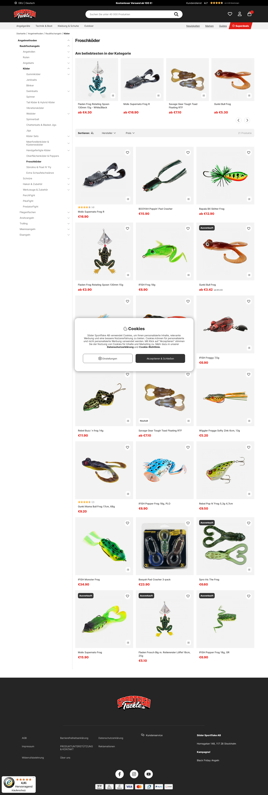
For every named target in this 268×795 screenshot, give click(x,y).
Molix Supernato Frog (90, 652)
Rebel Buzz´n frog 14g (90, 430)
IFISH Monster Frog (89, 579)
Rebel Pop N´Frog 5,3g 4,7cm (216, 503)
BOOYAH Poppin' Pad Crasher (155, 208)
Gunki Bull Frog (222, 104)
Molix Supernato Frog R (136, 104)
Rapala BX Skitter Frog (211, 208)
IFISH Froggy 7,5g (209, 357)
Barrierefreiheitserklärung (74, 737)
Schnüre (44, 178)
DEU (26, 3)
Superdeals (240, 25)
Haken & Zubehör (44, 184)
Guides (223, 25)
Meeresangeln (42, 229)
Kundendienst (194, 3)
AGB (24, 737)
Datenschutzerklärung (110, 737)
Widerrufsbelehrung (33, 757)
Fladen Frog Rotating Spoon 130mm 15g (100, 284)
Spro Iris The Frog (209, 579)
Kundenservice (154, 735)
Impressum (28, 746)
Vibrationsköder (35, 107)
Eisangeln (42, 234)
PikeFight (28, 200)
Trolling (42, 223)
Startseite (21, 33)
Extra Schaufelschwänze (40, 172)
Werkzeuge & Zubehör (44, 189)
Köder (67, 33)
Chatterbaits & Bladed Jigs (41, 124)
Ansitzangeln (42, 217)
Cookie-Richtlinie (149, 346)
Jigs (28, 130)
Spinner (30, 96)
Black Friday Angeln (208, 760)
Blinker (30, 85)
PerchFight (29, 195)
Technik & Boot (44, 25)
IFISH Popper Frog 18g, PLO (154, 503)
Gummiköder (45, 74)
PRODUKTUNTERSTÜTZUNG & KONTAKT (76, 748)
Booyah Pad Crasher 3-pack (155, 579)
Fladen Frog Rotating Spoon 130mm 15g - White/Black (93, 106)
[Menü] (34, 778)
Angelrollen (44, 51)
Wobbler (45, 113)
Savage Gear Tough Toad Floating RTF (183, 106)
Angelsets (44, 62)
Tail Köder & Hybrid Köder (40, 102)
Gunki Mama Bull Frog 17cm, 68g (96, 506)
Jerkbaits (31, 79)
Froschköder (33, 161)
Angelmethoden (35, 33)
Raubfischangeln (53, 33)
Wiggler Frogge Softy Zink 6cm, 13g (219, 430)
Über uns (65, 757)
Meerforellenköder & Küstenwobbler (45, 143)
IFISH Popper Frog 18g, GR (214, 652)
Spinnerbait (32, 119)
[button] (228, 3)
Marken (209, 25)
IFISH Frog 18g (147, 284)
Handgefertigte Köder (45, 150)
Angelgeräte (23, 25)
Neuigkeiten (193, 25)
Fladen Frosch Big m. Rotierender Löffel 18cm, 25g (164, 654)
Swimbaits (45, 91)
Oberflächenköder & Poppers (42, 155)
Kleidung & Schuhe (68, 25)
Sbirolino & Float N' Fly (45, 167)
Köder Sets (45, 136)
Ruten (44, 57)
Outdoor (88, 25)
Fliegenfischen (42, 212)
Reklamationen (106, 746)
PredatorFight (30, 206)
